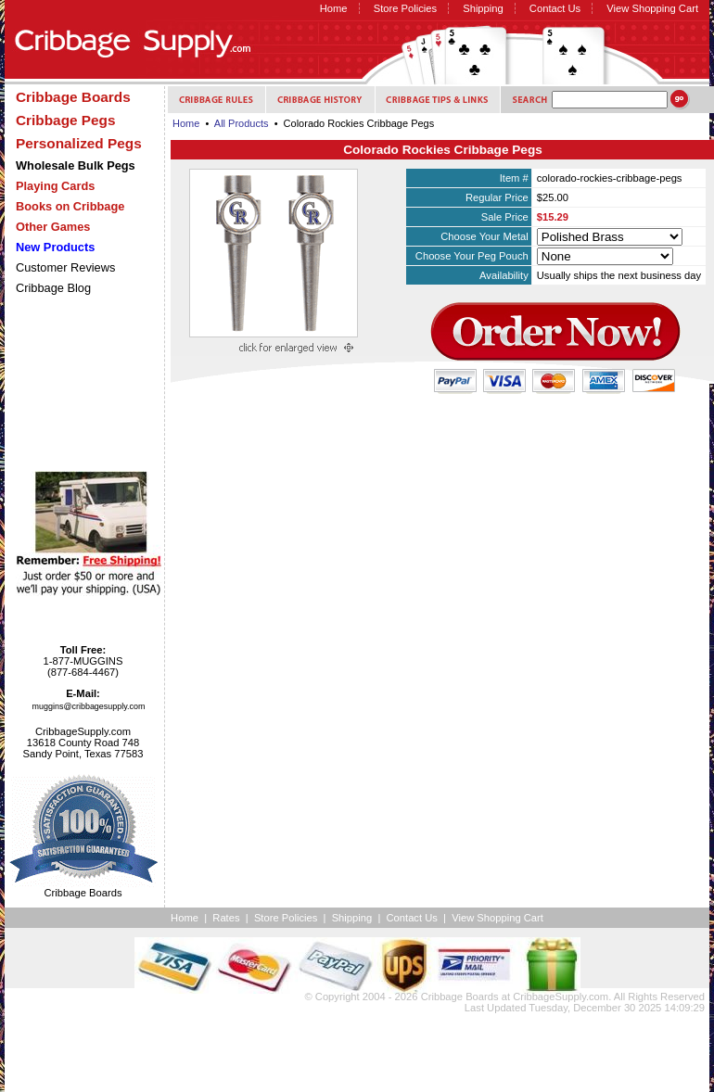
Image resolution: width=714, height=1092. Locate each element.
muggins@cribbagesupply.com (89, 706)
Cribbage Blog (53, 288)
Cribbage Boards (460, 996)
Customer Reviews (65, 267)
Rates (225, 917)
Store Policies (405, 8)
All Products (241, 123)
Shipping (483, 8)
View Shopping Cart (652, 8)
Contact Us (554, 8)
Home (334, 8)
